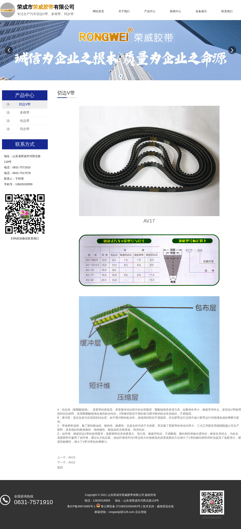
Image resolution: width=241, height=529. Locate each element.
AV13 (71, 457)
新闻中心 (175, 11)
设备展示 (201, 11)
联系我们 (227, 11)
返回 (60, 467)
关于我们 (124, 11)
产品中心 (149, 11)
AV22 (71, 462)
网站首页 (98, 11)
